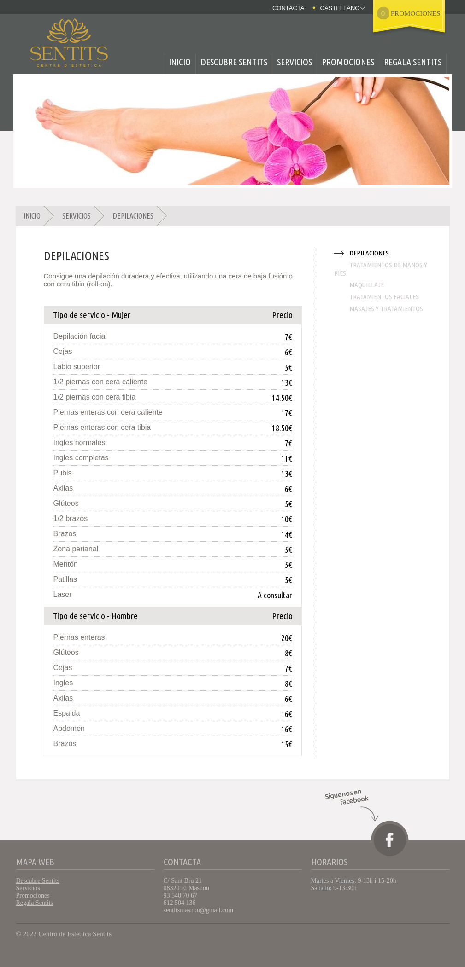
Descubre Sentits (233, 62)
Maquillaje (366, 285)
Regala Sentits (412, 62)
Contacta (288, 8)
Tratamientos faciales (384, 297)
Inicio (180, 62)
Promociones (348, 62)
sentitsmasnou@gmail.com (199, 910)
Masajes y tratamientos (386, 309)
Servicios (294, 62)
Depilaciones (132, 216)
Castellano (340, 8)
